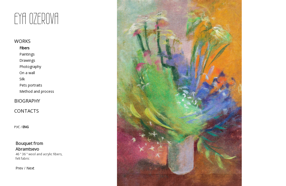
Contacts (26, 111)
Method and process (36, 91)
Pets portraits (30, 85)
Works (22, 41)
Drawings (27, 60)
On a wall (27, 72)
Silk (22, 78)
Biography (27, 101)
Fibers (24, 47)
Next (30, 168)
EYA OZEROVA (36, 18)
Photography (30, 66)
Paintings (27, 54)
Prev (19, 168)
